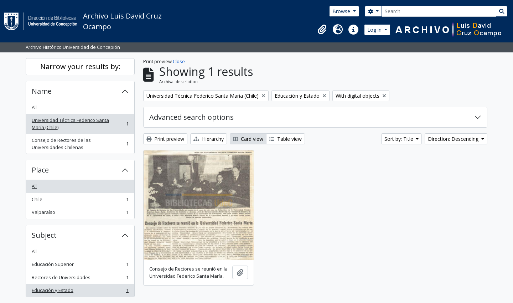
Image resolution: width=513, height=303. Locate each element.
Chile (80, 201)
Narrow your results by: (80, 66)
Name (42, 91)
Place (40, 170)
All (34, 107)
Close (179, 61)
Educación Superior (80, 266)
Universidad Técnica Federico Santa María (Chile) (80, 123)
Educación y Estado (80, 292)
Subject (44, 235)
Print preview (165, 138)
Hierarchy (208, 138)
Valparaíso (80, 214)
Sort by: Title (399, 138)
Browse (342, 11)
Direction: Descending (454, 138)
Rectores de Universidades (80, 279)
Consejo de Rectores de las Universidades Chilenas (80, 143)
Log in (375, 29)
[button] (322, 29)
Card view (248, 138)
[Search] (439, 11)
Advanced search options (191, 117)
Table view (285, 138)
